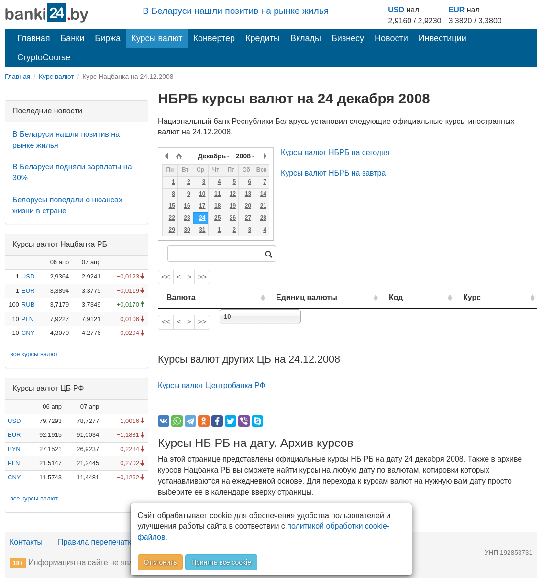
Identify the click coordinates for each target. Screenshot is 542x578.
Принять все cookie (221, 562)
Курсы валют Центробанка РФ (211, 385)
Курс (485, 297)
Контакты (26, 542)
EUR (457, 10)
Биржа (108, 38)
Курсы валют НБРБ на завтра (333, 173)
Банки (73, 38)
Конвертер (214, 38)
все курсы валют (34, 353)
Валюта (181, 297)
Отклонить (160, 562)
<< (165, 277)
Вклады (305, 38)
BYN (14, 449)
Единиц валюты (289, 297)
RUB (28, 304)
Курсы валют (156, 38)
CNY (28, 332)
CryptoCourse (43, 57)
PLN (27, 318)
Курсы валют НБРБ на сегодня (335, 152)
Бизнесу (348, 38)
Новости (391, 38)
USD (396, 10)
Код (421, 297)
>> (202, 277)
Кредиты (262, 38)
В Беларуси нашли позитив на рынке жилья (236, 11)
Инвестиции (442, 38)
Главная (33, 38)
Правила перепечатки (96, 542)
